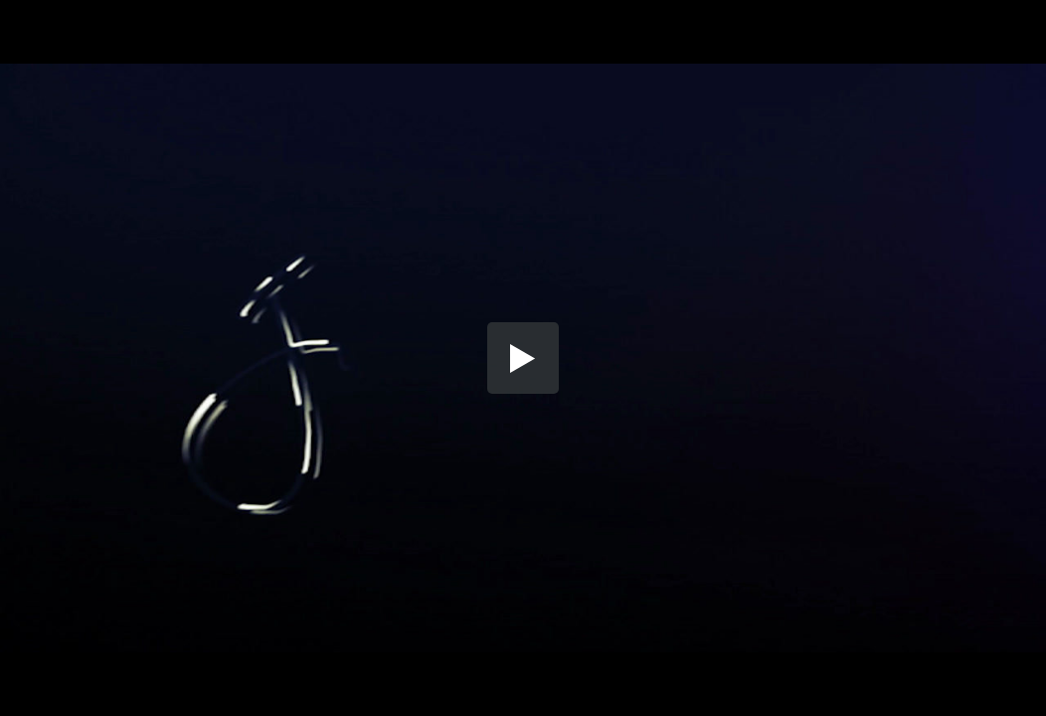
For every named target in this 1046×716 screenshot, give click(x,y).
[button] (523, 358)
